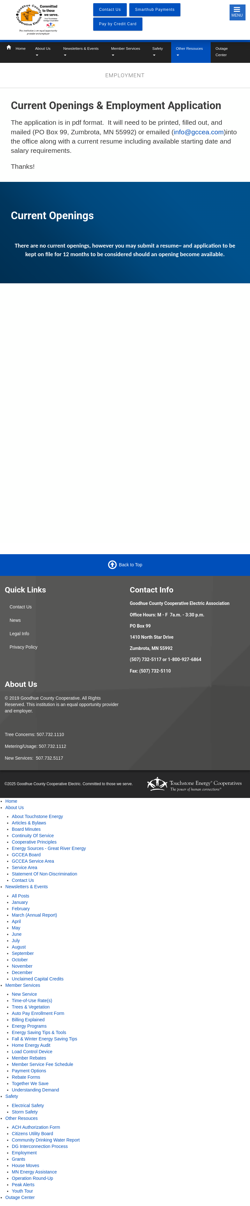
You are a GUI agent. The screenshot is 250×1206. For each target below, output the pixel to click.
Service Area (24, 867)
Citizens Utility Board (32, 1133)
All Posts (20, 895)
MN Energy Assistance (34, 1171)
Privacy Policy (23, 647)
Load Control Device (32, 1051)
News (15, 620)
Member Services (125, 51)
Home (21, 48)
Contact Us (21, 606)
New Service (24, 994)
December (22, 972)
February (21, 908)
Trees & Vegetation (31, 1006)
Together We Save (30, 1083)
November (22, 966)
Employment (24, 1152)
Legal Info (19, 633)
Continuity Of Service (33, 835)
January (20, 902)
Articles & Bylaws (29, 822)
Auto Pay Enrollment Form (38, 1013)
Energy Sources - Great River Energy (49, 848)
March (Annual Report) (34, 915)
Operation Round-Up (32, 1178)
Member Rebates (29, 1058)
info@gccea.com (199, 132)
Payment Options (29, 1070)
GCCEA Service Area (33, 861)
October (20, 959)
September (23, 953)
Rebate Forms (26, 1077)
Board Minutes (26, 829)
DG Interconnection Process (40, 1146)
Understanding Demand (35, 1089)
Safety (157, 51)
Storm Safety (25, 1111)
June (16, 934)
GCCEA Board (26, 854)
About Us (42, 51)
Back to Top (130, 564)
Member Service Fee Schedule (42, 1064)
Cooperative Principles (34, 842)
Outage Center (222, 51)
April (16, 921)
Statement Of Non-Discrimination (44, 873)
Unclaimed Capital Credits (38, 978)
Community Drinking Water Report (46, 1140)
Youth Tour (22, 1191)
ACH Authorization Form (36, 1127)
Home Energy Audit (31, 1045)
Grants (18, 1159)
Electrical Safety (28, 1105)
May (16, 927)
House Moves (25, 1165)
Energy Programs (29, 1026)
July (16, 940)
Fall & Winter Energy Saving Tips (44, 1038)
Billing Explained (28, 1019)
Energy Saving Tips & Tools (39, 1032)
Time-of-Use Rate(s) (32, 1000)
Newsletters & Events (81, 51)
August (19, 946)
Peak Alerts (23, 1184)
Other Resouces (189, 51)
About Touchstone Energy (37, 816)
